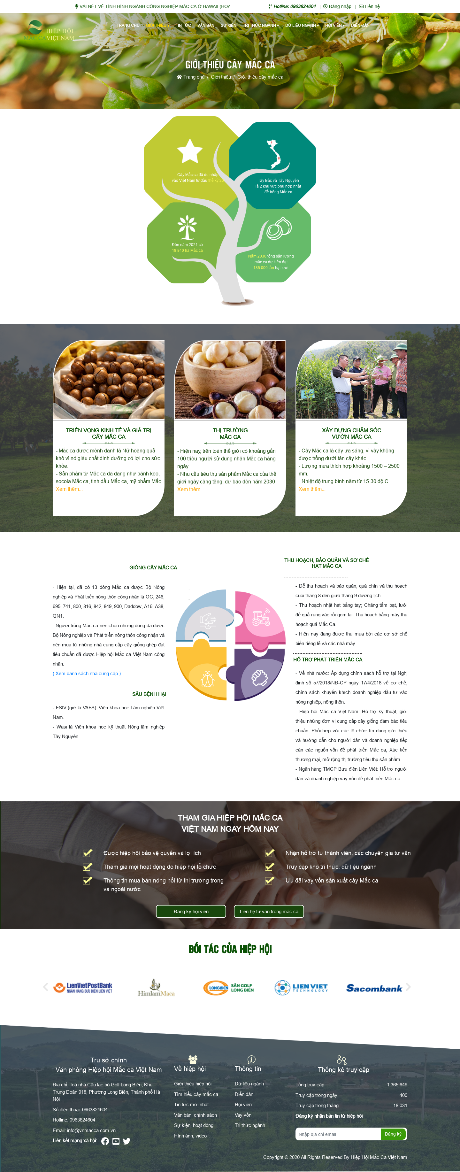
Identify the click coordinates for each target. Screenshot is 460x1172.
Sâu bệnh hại (149, 694)
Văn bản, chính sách (195, 1115)
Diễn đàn (360, 25)
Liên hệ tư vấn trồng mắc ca (269, 911)
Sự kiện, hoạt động (193, 1125)
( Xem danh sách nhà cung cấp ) (87, 673)
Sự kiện (228, 25)
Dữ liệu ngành (302, 25)
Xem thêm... (69, 489)
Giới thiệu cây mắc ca (260, 77)
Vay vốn (243, 1115)
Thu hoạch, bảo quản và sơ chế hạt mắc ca (326, 563)
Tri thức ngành (261, 25)
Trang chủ (128, 25)
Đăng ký (393, 1134)
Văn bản (205, 25)
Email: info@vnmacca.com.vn (84, 1130)
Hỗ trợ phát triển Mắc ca (327, 659)
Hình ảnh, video (190, 1135)
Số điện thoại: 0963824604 (80, 1109)
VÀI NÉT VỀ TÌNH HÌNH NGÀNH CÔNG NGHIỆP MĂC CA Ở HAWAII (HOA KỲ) (167, 6)
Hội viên (335, 25)
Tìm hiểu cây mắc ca (196, 1094)
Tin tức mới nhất (191, 1104)
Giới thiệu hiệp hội (192, 1083)
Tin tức (183, 25)
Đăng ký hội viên (191, 911)
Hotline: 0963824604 (74, 1119)
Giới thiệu (157, 25)
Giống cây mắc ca (153, 567)
